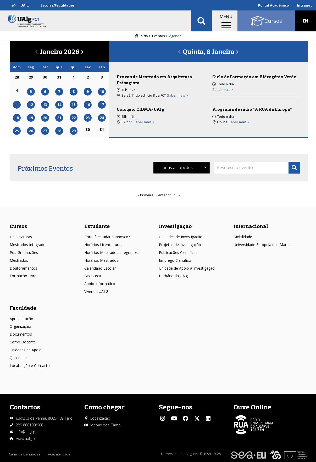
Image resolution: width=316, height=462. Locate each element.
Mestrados (19, 260)
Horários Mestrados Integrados (111, 252)
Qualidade (18, 357)
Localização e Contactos (31, 365)
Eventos (158, 36)
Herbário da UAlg (173, 275)
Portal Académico (273, 5)
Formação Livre (23, 275)
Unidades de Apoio (26, 349)
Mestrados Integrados (28, 244)
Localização (100, 418)
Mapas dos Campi (105, 424)
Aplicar (201, 20)
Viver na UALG (96, 291)
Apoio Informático (99, 283)
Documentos (21, 334)
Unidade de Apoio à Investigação (187, 268)
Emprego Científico (175, 260)
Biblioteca (92, 275)
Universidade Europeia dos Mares (262, 244)
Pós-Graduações (24, 252)
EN (305, 21)
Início (144, 36)
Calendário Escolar (100, 268)
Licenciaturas (21, 236)
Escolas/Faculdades (58, 5)
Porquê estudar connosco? (107, 236)
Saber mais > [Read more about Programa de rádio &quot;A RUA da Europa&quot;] (239, 122)
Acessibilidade (59, 454)
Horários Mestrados (101, 260)
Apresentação (21, 318)
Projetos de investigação (180, 244)
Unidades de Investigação (180, 236)
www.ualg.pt (26, 438)
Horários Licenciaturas (103, 244)
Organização (20, 326)
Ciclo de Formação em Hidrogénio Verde (254, 76)
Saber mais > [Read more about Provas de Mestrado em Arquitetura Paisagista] (177, 95)
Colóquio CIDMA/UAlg (140, 109)
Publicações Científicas (178, 252)
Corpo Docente (23, 341)
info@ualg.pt (26, 431)
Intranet (304, 5)
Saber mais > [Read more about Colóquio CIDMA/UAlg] (144, 122)
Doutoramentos (23, 268)
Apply (294, 168)
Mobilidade (243, 236)
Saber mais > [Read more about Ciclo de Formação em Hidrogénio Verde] (222, 89)
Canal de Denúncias (24, 454)
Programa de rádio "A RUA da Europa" (252, 109)
